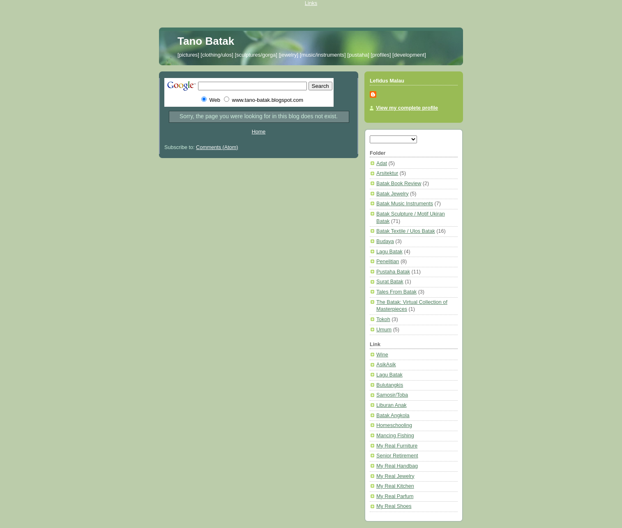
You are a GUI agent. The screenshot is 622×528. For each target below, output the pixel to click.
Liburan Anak (391, 405)
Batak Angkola (393, 415)
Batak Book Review (398, 183)
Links (311, 3)
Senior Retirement (397, 456)
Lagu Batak (389, 252)
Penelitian (387, 261)
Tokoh (383, 319)
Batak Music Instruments (404, 204)
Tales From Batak (396, 292)
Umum (384, 330)
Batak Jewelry (392, 194)
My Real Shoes (394, 506)
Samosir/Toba (392, 395)
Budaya (385, 241)
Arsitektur (387, 173)
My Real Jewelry (395, 476)
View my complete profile (407, 108)
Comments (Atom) (217, 147)
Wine (382, 355)
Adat (381, 163)
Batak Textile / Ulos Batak (405, 231)
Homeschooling (394, 425)
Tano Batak (205, 41)
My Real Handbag (397, 466)
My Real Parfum (394, 496)
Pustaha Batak (393, 272)
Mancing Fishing (395, 435)
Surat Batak (389, 282)
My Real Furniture (396, 446)
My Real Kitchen (395, 486)
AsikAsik (386, 364)
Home (259, 132)
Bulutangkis (389, 385)
